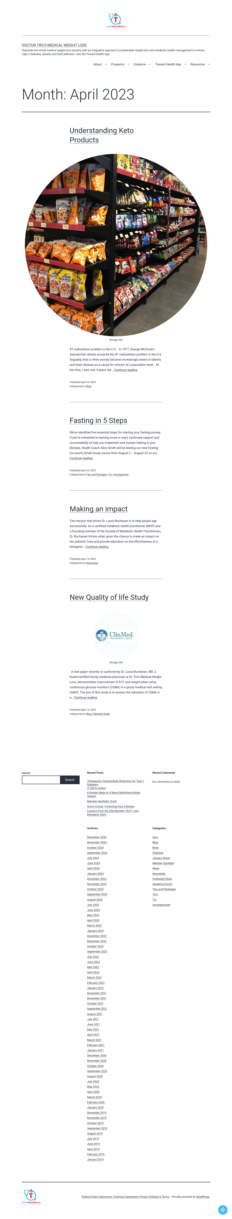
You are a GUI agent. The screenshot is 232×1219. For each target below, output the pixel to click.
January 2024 (95, 873)
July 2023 (93, 904)
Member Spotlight (163, 863)
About (98, 64)
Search (26, 773)
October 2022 (95, 946)
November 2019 (97, 1117)
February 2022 (96, 982)
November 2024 (97, 842)
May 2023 (93, 915)
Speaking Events (162, 884)
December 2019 (97, 1112)
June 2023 (93, 910)
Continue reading (125, 370)
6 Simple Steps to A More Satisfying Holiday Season (113, 794)
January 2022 (95, 988)
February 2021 (96, 1045)
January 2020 (95, 1107)
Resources (198, 64)
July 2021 (93, 1019)
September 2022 (97, 951)
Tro (110, 474)
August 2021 (95, 1014)
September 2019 (97, 1128)
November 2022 (97, 941)
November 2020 (97, 1060)
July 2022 (93, 956)
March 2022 (94, 977)
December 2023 (97, 878)
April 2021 (93, 1034)
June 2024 (93, 863)
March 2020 (94, 1097)
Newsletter (92, 563)
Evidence (140, 64)
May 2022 (93, 967)
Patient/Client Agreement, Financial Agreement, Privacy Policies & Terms (125, 1196)
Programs (117, 64)
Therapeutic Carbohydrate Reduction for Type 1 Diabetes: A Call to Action (115, 784)
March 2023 (94, 925)
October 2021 (95, 1003)
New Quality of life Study (109, 597)
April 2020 (93, 1091)
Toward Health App (168, 64)
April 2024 (93, 868)
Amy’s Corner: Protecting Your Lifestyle (110, 806)
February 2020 (96, 1102)
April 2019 (93, 1149)
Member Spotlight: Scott (102, 801)
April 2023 (93, 920)
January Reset (161, 858)
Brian (156, 847)
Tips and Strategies (96, 474)
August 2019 (95, 1133)
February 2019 (96, 1154)
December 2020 (97, 1055)
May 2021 (93, 1029)
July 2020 (93, 1081)
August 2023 (95, 899)
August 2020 (95, 1076)
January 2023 (95, 930)
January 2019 (95, 1159)
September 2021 (97, 1008)
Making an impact (99, 509)
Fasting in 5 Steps (98, 420)
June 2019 (93, 1143)
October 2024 (95, 847)
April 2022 (93, 972)
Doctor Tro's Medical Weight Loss (54, 45)
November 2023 (97, 884)
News (156, 868)
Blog (88, 386)
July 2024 (93, 858)
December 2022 (97, 936)
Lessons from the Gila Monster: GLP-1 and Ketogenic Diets (113, 812)
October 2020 (95, 1066)
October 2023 (95, 889)
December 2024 (97, 837)
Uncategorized (121, 474)
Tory (155, 894)
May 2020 (93, 1086)
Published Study (101, 713)
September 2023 (97, 894)
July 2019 (93, 1138)
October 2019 (95, 1123)
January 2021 (95, 1050)
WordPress (202, 1196)
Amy (155, 837)
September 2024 (97, 852)
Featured (158, 852)
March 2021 (94, 1040)
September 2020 (97, 1071)
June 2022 (93, 962)
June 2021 (93, 1024)
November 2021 (97, 998)
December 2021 (97, 993)
